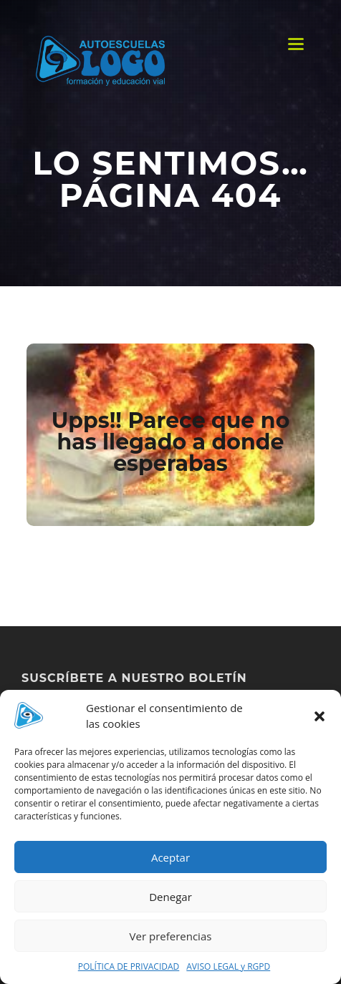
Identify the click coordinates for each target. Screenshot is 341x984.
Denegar (170, 897)
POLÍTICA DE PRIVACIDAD (129, 966)
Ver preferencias (171, 936)
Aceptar (170, 857)
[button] (319, 716)
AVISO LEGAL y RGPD (228, 966)
